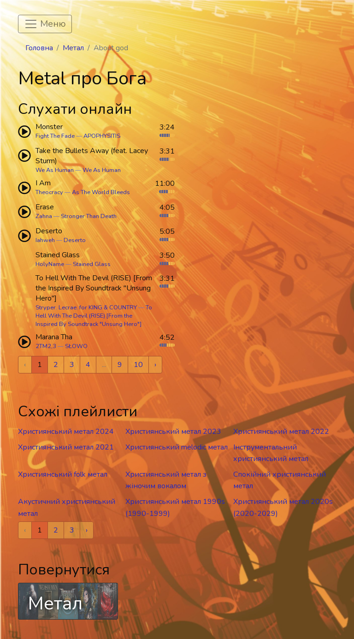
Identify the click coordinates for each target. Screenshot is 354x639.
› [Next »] (155, 365)
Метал (73, 48)
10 (138, 365)
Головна (39, 48)
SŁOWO (76, 346)
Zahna (43, 216)
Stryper (45, 307)
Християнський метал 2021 (66, 447)
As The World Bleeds (101, 192)
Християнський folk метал (62, 474)
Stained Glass (92, 264)
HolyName (49, 264)
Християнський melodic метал (176, 447)
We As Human (54, 170)
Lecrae (68, 307)
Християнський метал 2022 (281, 431)
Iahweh (45, 240)
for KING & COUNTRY (108, 307)
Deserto (75, 240)
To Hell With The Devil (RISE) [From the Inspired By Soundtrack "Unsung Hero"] (93, 315)
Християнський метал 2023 (173, 431)
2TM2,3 (45, 346)
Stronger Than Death (89, 216)
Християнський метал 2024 (66, 431)
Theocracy (49, 192)
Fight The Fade (55, 136)
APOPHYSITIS (101, 136)
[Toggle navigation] (45, 24)
